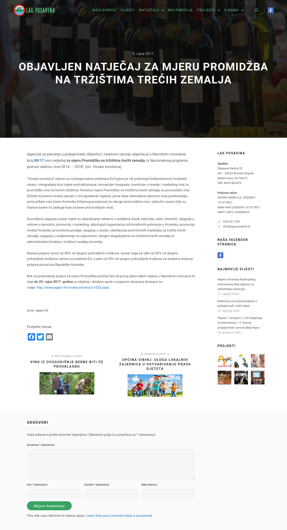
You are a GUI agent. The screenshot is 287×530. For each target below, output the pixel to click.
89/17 (39, 160)
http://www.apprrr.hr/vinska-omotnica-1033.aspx (73, 288)
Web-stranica (149, 484)
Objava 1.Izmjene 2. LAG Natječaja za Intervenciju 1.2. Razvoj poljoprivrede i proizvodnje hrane (239, 322)
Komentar (40, 445)
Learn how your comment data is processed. (120, 516)
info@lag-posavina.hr (233, 226)
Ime (37, 484)
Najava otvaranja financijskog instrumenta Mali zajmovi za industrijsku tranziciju (236, 284)
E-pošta (96, 484)
